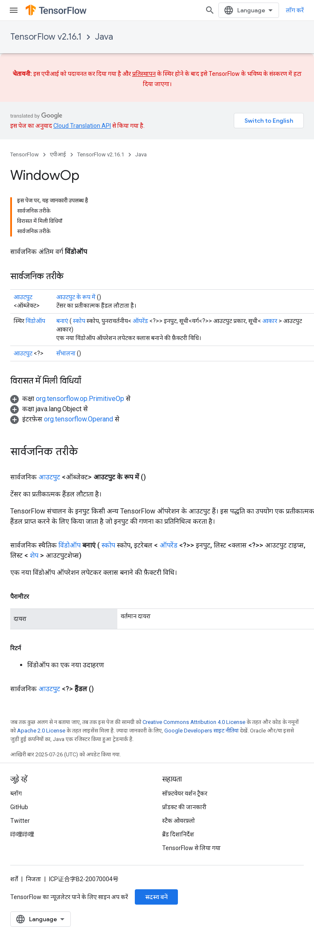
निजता (33, 879)
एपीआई (58, 154)
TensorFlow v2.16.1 (45, 37)
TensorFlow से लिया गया (191, 848)
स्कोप (79, 271)
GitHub (19, 807)
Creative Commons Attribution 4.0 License (193, 672)
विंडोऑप (35, 271)
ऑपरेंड (140, 271)
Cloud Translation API (82, 125)
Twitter (20, 820)
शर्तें (14, 879)
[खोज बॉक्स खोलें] (223, 10)
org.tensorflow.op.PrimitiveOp (80, 349)
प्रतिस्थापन (144, 73)
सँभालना (66, 303)
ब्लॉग (16, 793)
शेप (34, 506)
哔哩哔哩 (22, 834)
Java (104, 37)
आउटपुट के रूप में (76, 247)
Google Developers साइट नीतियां (201, 681)
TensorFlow (24, 154)
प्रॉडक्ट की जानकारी (184, 807)
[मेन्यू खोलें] (13, 10)
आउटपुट (23, 247)
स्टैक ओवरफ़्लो (178, 820)
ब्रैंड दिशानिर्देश (178, 834)
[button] (70, 349)
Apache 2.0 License (41, 681)
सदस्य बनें (156, 897)
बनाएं (62, 271)
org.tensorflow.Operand (78, 370)
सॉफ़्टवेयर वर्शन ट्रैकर (184, 793)
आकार (269, 271)
